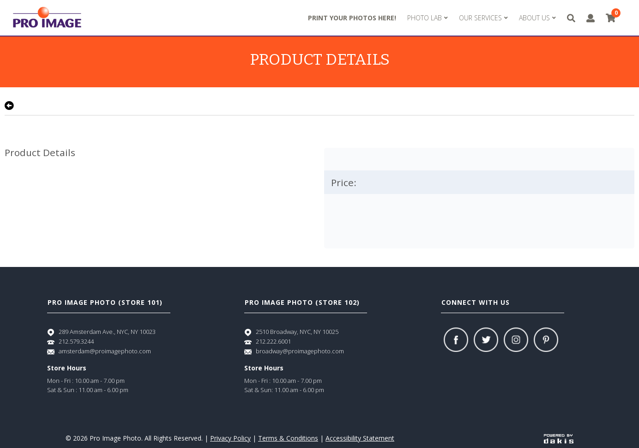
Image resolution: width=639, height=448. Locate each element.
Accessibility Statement (360, 438)
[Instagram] (516, 339)
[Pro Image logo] (47, 18)
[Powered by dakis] (558, 438)
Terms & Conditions (288, 438)
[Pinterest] (546, 339)
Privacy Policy (230, 438)
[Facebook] (456, 339)
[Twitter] (486, 339)
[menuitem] (427, 18)
